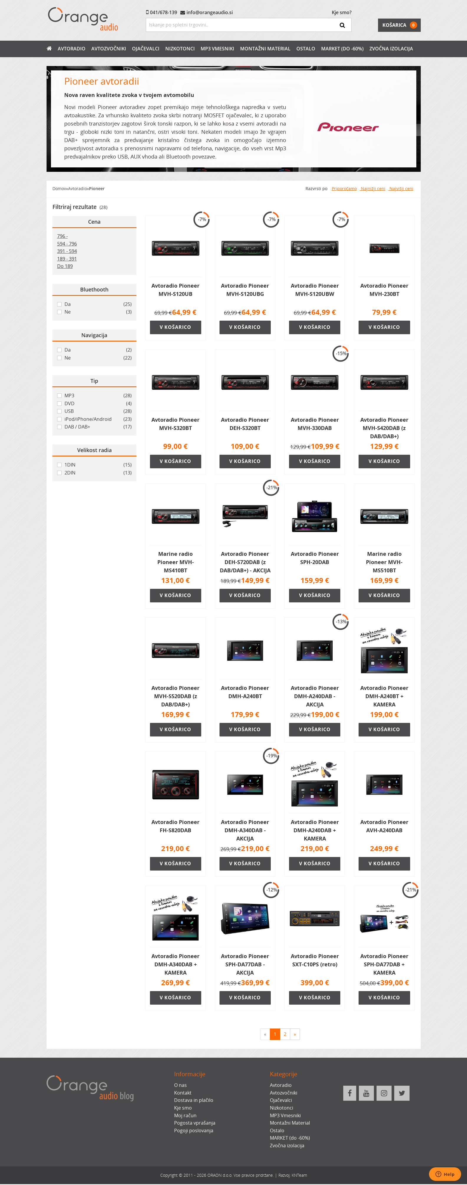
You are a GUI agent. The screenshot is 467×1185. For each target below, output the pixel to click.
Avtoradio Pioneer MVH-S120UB (175, 289)
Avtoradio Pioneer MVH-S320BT (175, 423)
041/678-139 (163, 12)
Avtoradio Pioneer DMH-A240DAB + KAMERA (315, 831)
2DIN (98, 473)
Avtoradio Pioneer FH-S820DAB (175, 826)
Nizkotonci (180, 48)
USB (98, 411)
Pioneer (97, 188)
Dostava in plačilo (193, 1101)
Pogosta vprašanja (194, 1123)
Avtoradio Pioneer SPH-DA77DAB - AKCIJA (245, 965)
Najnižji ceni (372, 188)
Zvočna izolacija (391, 48)
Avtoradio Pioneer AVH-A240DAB (384, 826)
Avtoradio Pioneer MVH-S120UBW (315, 289)
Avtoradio (71, 48)
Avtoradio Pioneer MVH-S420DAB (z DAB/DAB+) (384, 428)
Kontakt (183, 1093)
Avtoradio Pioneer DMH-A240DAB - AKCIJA (315, 696)
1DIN (98, 465)
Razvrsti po (316, 188)
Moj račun (185, 1116)
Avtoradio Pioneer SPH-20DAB (315, 558)
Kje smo (183, 1108)
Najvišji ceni (400, 188)
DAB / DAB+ (98, 427)
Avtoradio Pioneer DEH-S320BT (245, 423)
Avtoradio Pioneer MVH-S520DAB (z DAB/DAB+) (175, 696)
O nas (180, 1086)
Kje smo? (342, 12)
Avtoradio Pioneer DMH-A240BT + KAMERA (384, 696)
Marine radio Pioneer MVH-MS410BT (175, 562)
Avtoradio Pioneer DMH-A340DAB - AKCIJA (245, 831)
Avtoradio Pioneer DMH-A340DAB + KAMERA (175, 965)
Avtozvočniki (108, 48)
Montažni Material (265, 48)
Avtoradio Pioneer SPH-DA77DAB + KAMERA (384, 965)
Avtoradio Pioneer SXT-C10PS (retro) (315, 960)
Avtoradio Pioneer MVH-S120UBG (245, 289)
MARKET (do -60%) (342, 48)
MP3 (98, 396)
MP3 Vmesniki (217, 48)
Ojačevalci (145, 48)
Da (98, 304)
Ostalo (305, 48)
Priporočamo (344, 188)
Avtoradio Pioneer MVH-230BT (384, 289)
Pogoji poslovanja (193, 1131)
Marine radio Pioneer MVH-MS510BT (384, 562)
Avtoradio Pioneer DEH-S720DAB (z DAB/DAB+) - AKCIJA (245, 562)
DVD (98, 404)
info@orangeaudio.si (210, 12)
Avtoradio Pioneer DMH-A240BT (245, 692)
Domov (59, 188)
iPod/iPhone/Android (98, 419)
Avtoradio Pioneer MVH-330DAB (315, 423)
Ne (98, 312)
